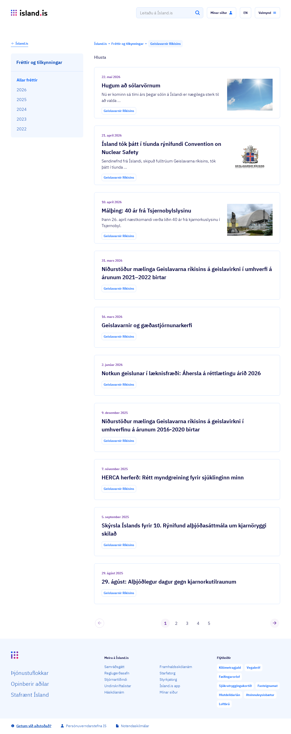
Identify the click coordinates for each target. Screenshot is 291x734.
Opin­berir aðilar (30, 683)
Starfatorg (167, 673)
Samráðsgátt (114, 666)
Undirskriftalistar (117, 685)
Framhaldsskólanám (176, 666)
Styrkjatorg (168, 679)
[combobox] (169, 12)
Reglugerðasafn (116, 673)
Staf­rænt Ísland (30, 694)
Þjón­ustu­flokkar (30, 672)
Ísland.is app (170, 685)
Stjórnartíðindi (115, 679)
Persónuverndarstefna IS (86, 726)
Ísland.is (19, 43)
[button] (221, 12)
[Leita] (197, 12)
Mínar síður (169, 692)
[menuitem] (47, 80)
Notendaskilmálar (135, 726)
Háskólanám (114, 692)
